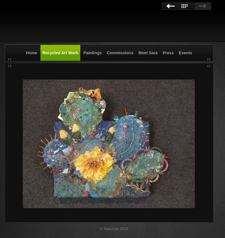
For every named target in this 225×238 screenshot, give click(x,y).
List (187, 6)
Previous (170, 6)
